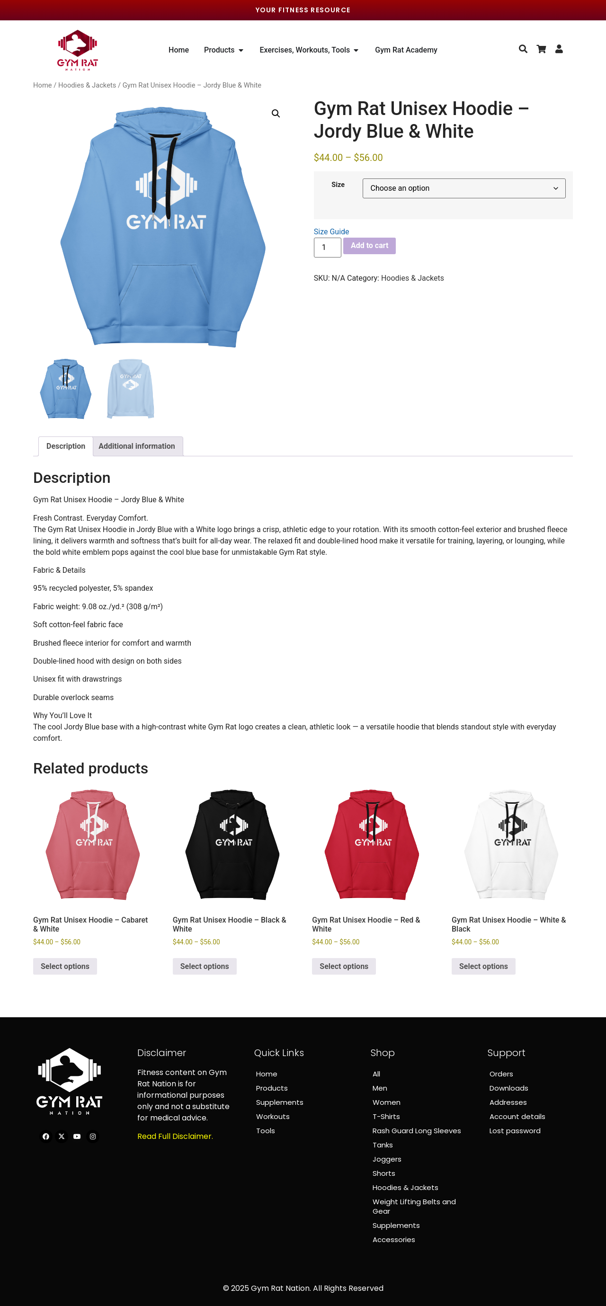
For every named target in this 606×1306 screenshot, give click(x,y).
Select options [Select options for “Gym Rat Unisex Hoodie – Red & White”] (344, 966)
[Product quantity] (327, 248)
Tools (265, 1131)
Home (42, 85)
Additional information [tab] (136, 446)
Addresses (508, 1102)
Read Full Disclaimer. (175, 1136)
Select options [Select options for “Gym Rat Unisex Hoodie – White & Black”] (483, 966)
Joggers (387, 1159)
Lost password (515, 1131)
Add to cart (370, 245)
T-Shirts (386, 1116)
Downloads (509, 1088)
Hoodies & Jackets (87, 85)
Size (338, 185)
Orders (501, 1074)
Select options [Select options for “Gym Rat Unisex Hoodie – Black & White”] (204, 966)
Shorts (384, 1173)
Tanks (383, 1145)
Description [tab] (65, 446)
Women (387, 1102)
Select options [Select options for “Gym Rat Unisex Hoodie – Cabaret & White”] (65, 966)
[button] (276, 113)
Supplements (279, 1102)
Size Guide (331, 231)
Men (380, 1088)
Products (272, 1088)
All (376, 1074)
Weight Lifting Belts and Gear (414, 1206)
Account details (517, 1116)
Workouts (273, 1116)
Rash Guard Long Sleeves (417, 1131)
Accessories (394, 1239)
